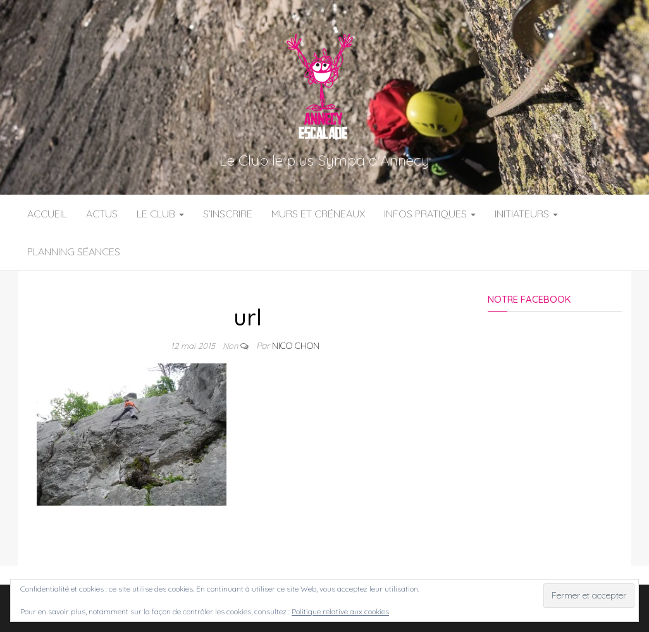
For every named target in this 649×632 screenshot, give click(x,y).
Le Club (160, 213)
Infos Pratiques (430, 213)
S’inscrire (227, 213)
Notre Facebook (529, 299)
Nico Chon (295, 345)
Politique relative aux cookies (340, 611)
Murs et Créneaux (318, 213)
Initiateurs (526, 213)
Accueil (47, 213)
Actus (102, 213)
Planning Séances (73, 251)
